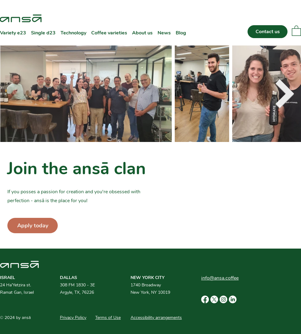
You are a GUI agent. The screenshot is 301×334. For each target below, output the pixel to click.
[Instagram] (223, 299)
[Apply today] (32, 225)
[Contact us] (267, 31)
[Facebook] (205, 299)
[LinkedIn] (233, 299)
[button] (296, 30)
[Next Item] (285, 93)
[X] (214, 299)
